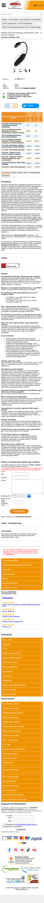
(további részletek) (29, 88)
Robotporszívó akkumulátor (13, 749)
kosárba (30, 105)
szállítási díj (9, 554)
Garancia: (6, 88)
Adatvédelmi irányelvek (23, 517)
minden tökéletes (22, 615)
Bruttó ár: (6, 79)
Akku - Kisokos (35, 465)
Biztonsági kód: (6, 496)
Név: (2, 474)
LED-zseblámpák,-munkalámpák (30, 19)
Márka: (5, 86)
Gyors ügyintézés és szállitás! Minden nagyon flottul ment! (22, 604)
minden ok (22, 610)
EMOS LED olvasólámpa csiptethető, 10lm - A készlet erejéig (21, 27)
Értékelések (7, 598)
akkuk (16, 888)
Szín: (4, 85)
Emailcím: (4, 477)
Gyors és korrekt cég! (22, 620)
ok (22, 625)
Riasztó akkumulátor (10, 770)
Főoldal (4, 19)
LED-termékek (13, 19)
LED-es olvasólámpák (9, 23)
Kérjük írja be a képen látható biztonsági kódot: (6, 502)
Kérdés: (4, 480)
